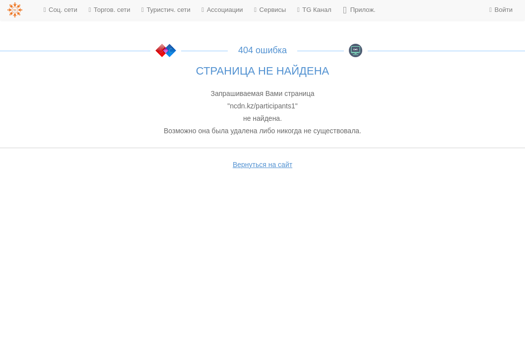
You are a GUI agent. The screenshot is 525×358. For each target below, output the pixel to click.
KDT (165, 50)
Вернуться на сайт (262, 165)
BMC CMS (356, 50)
